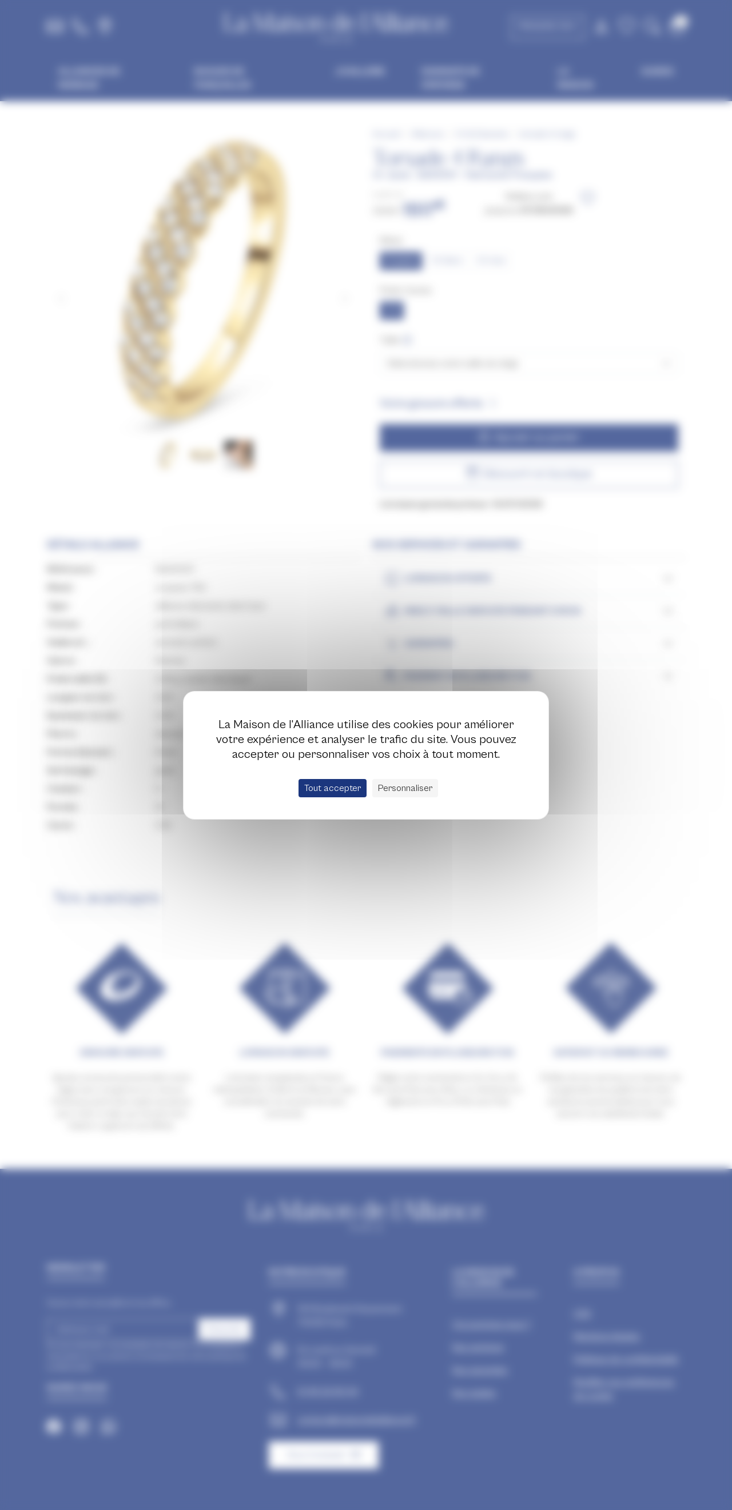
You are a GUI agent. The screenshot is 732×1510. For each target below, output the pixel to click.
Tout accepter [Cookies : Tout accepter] (332, 788)
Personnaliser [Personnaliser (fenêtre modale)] (405, 788)
